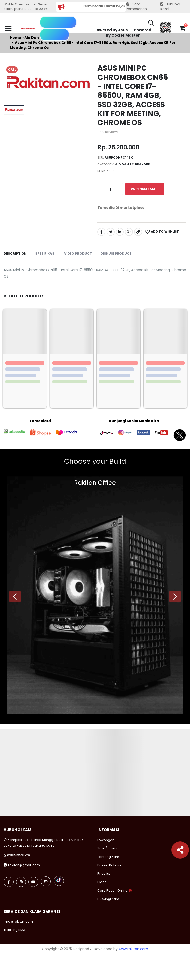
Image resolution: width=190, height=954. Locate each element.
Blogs (101, 882)
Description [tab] (15, 253)
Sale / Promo (108, 848)
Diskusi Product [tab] (116, 253)
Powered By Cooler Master (128, 32)
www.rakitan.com (133, 948)
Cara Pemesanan (136, 7)
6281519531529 (18, 855)
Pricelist (103, 873)
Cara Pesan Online (112, 890)
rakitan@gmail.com (24, 865)
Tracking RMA (14, 929)
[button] (151, 23)
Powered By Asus (111, 30)
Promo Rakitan (109, 865)
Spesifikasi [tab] (45, 253)
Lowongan (105, 840)
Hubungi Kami (170, 7)
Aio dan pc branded (132, 164)
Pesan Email (144, 189)
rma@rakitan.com (18, 921)
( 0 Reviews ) (110, 131)
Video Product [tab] (78, 253)
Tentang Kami (108, 856)
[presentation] (15, 596)
